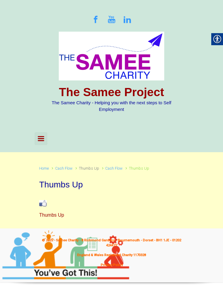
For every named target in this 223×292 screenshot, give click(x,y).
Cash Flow (64, 168)
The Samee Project (111, 92)
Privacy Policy (112, 265)
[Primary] (41, 138)
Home (44, 168)
